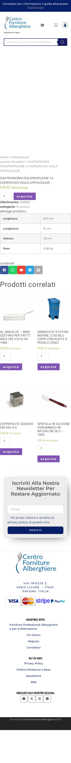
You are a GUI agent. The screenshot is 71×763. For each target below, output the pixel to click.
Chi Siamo (34, 667)
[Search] (62, 42)
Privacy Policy (33, 696)
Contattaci (34, 680)
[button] (4, 302)
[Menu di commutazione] (43, 25)
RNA (34, 715)
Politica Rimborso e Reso (34, 702)
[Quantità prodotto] (5, 229)
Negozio (33, 674)
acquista (25, 229)
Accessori (18, 194)
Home (4, 190)
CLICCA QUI (35, 7)
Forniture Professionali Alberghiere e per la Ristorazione (33, 659)
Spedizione (33, 708)
